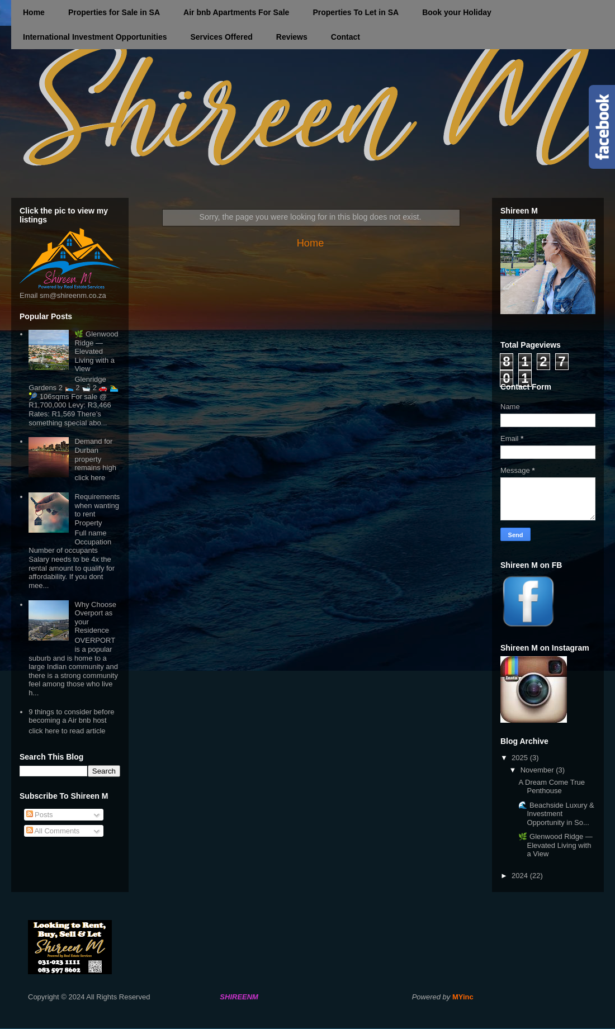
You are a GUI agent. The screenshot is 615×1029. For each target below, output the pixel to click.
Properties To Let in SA (356, 12)
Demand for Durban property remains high (95, 454)
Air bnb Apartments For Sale (236, 12)
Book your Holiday (456, 12)
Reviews (292, 36)
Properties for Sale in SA (114, 12)
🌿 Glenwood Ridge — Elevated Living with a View (96, 351)
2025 (521, 757)
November (538, 770)
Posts (39, 814)
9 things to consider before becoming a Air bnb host (71, 716)
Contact (345, 36)
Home (34, 12)
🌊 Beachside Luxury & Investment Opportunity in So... (556, 814)
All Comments (53, 831)
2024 (521, 875)
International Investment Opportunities (95, 36)
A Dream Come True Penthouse (551, 786)
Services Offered (221, 36)
